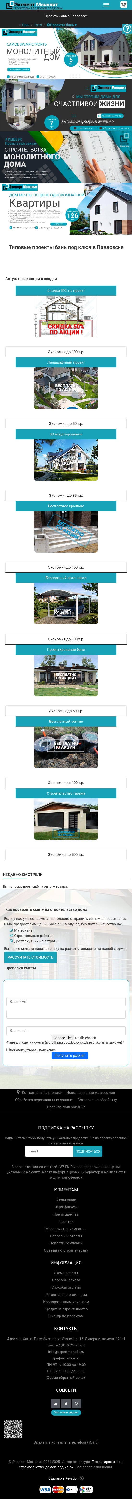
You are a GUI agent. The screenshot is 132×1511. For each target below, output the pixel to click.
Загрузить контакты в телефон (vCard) (66, 1442)
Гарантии (66, 1221)
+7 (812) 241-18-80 (70, 1345)
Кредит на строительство (66, 1309)
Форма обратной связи (66, 1378)
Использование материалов (90, 1092)
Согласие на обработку (97, 1100)
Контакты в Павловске (42, 1092)
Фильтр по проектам (66, 1316)
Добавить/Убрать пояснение (33, 1050)
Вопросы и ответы (66, 1236)
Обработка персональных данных (44, 1100)
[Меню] (106, 5)
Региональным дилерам (66, 1294)
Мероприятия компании (66, 1229)
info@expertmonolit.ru (66, 1352)
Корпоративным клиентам (66, 1302)
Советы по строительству (66, 1250)
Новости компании (66, 1243)
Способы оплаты (66, 1287)
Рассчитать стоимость (30, 957)
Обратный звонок (66, 1412)
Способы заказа (66, 1280)
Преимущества (66, 1214)
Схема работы (66, 1273)
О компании (66, 1200)
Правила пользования (66, 1107)
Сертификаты (66, 1207)
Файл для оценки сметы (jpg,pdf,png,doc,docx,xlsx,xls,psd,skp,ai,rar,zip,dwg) (65, 1042)
